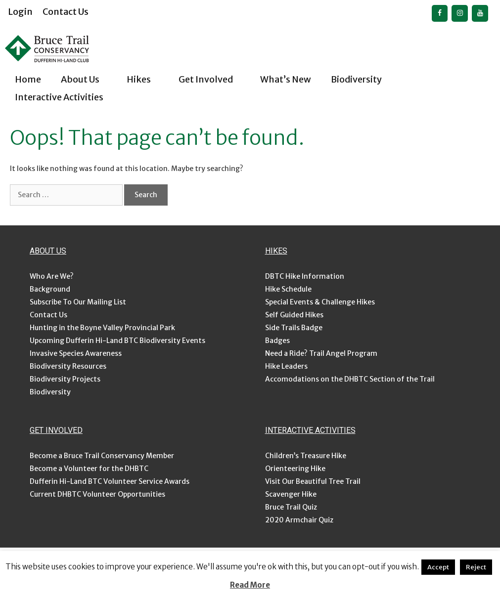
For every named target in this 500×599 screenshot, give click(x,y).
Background (50, 289)
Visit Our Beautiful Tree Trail (313, 481)
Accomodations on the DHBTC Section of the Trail (350, 379)
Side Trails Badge (293, 327)
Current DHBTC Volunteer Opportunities (97, 494)
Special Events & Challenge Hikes (320, 302)
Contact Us (66, 11)
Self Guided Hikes (294, 314)
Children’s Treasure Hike (305, 455)
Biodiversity (365, 79)
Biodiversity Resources (68, 366)
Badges (277, 340)
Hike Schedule (288, 289)
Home (28, 79)
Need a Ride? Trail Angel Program (321, 353)
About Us (89, 79)
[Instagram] (460, 13)
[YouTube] (480, 13)
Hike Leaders (286, 366)
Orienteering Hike (295, 468)
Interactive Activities (68, 97)
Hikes (147, 79)
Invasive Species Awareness (76, 353)
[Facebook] (440, 13)
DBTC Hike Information (304, 276)
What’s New (285, 79)
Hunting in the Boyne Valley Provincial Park (102, 327)
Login (20, 11)
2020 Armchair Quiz (299, 519)
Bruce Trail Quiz (291, 507)
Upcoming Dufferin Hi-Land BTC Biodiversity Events (117, 340)
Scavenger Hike (291, 494)
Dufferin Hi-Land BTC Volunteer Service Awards (109, 481)
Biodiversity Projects (65, 379)
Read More (250, 585)
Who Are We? (52, 276)
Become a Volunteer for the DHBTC (89, 468)
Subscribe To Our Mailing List (78, 302)
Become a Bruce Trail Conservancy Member (102, 455)
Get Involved (214, 79)
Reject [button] (476, 567)
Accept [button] (438, 567)
